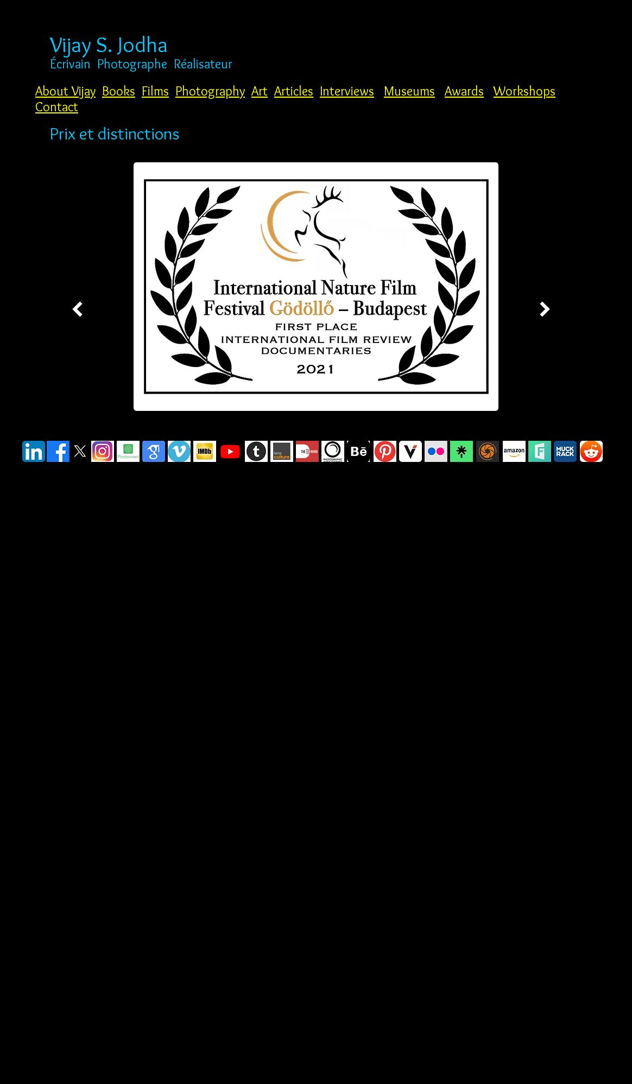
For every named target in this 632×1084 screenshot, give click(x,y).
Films (155, 91)
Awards (464, 91)
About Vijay (65, 91)
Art (259, 91)
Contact (56, 107)
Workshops (524, 91)
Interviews (347, 91)
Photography (210, 91)
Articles (293, 91)
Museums (409, 91)
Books (118, 91)
